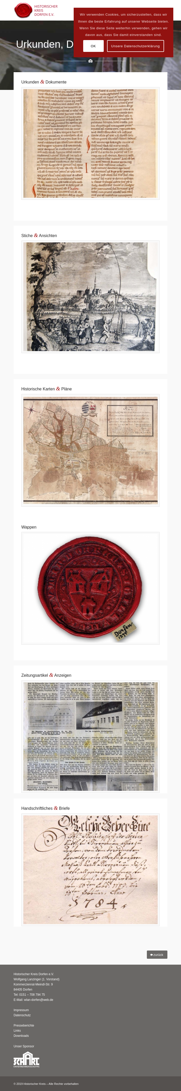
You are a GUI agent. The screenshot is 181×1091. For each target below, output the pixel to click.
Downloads (21, 1036)
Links (17, 1030)
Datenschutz (22, 1015)
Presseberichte (24, 1025)
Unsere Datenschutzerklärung (135, 46)
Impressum (21, 1010)
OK (93, 46)
